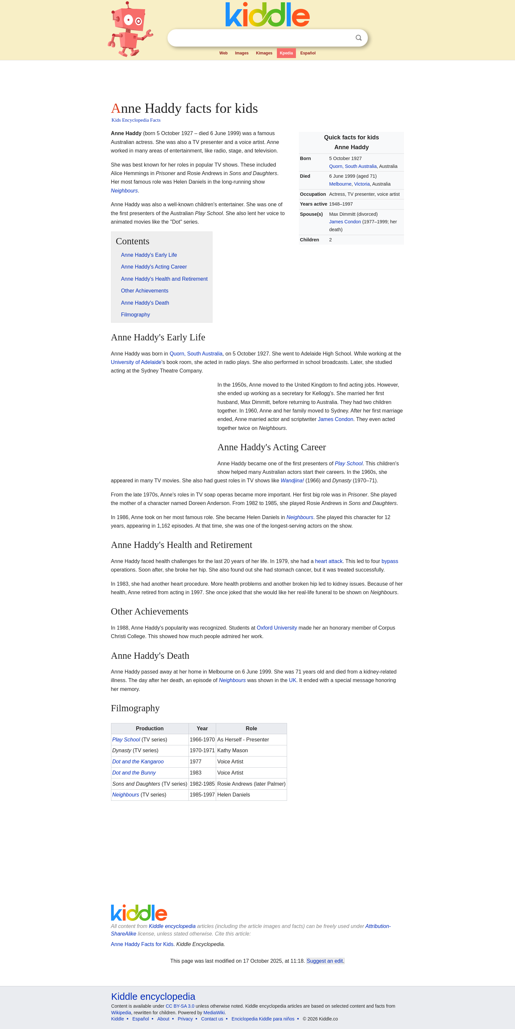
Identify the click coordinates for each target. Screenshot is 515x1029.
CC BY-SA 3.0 (180, 1006)
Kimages (264, 53)
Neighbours (124, 190)
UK (292, 680)
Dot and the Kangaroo (138, 761)
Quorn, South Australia (353, 166)
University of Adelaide (136, 362)
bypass (390, 561)
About (163, 1018)
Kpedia (286, 53)
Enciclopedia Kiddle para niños (263, 1018)
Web (223, 53)
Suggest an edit (325, 961)
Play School (349, 463)
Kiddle (117, 1018)
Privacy (185, 1018)
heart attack (329, 561)
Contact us (212, 1018)
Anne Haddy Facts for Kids (142, 944)
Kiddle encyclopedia (172, 926)
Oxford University (277, 628)
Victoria (362, 184)
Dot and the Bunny (134, 773)
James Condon (345, 221)
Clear (345, 38)
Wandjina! (292, 480)
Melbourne (340, 184)
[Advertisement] (257, 79)
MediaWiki (214, 1012)
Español (308, 53)
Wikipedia (121, 1012)
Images (242, 53)
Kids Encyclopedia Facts (136, 120)
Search (359, 37)
